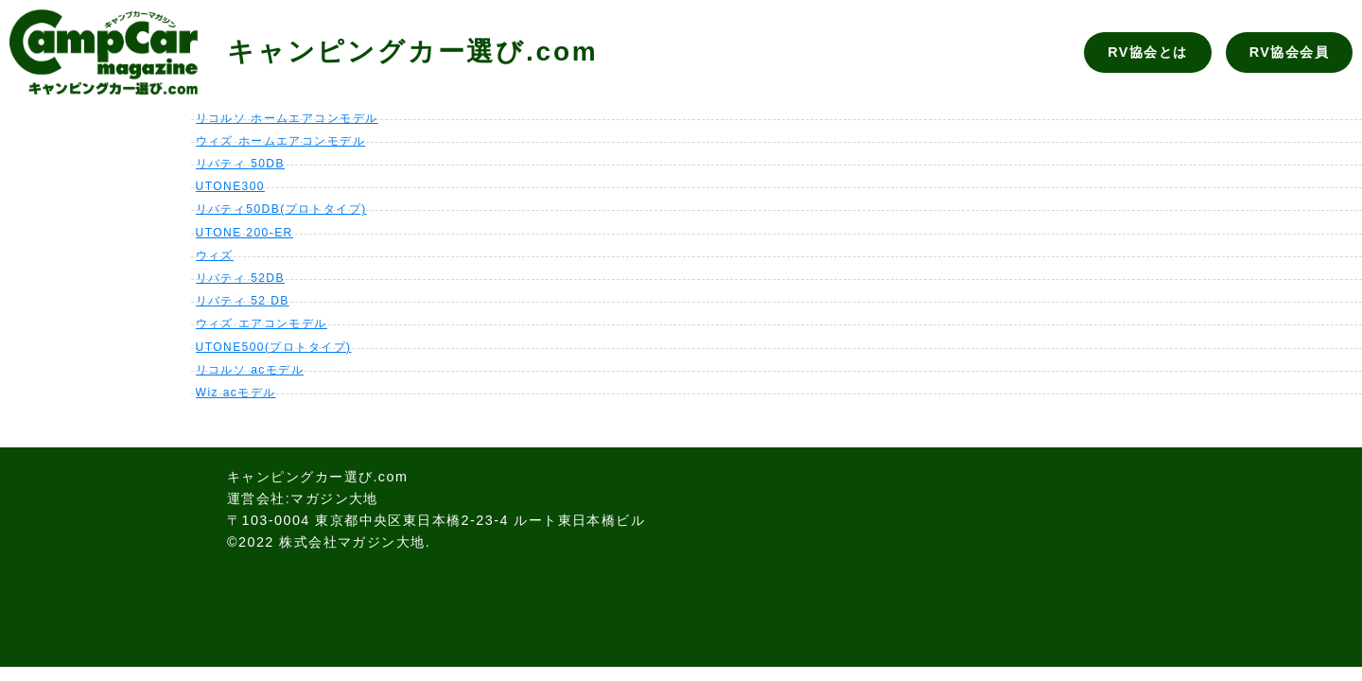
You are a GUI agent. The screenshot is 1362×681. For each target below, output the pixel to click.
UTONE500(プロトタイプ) (274, 347)
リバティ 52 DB (242, 300)
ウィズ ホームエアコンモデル (281, 141)
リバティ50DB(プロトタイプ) (281, 209)
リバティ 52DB (240, 278)
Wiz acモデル (236, 392)
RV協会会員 (1289, 52)
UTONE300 (230, 186)
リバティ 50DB (240, 163)
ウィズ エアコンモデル (261, 323)
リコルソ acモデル (250, 369)
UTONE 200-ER (244, 232)
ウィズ (215, 255)
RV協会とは (1147, 52)
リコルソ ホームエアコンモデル (287, 118)
